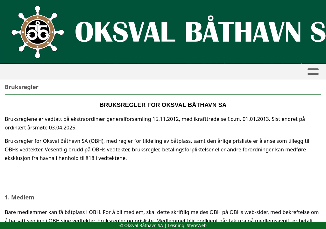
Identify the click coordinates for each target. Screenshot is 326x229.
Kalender (107, 72)
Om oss (260, 72)
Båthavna (146, 72)
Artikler (46, 72)
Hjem (19, 72)
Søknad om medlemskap (204, 72)
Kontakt (298, 72)
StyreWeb (197, 225)
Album (76, 72)
